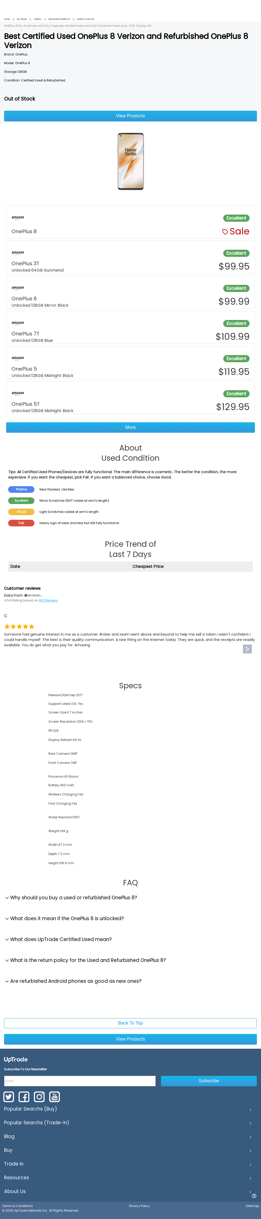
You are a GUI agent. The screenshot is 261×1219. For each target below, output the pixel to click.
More (130, 427)
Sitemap (252, 1206)
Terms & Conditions (17, 1206)
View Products (130, 115)
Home (7, 19)
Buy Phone (22, 19)
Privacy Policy (139, 1206)
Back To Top (130, 1023)
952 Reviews (48, 600)
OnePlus (38, 19)
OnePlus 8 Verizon (85, 19)
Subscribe (209, 1080)
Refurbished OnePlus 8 (59, 19)
